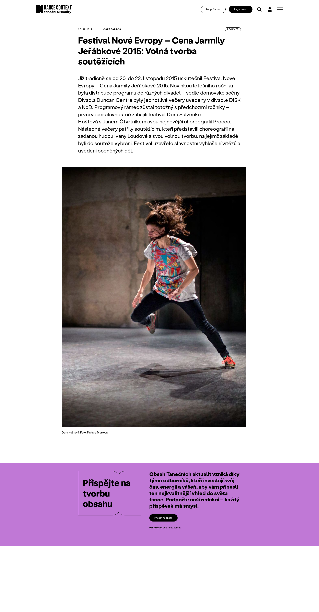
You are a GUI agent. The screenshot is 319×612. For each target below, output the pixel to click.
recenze (233, 29)
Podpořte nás (213, 9)
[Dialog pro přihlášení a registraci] (269, 9)
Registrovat (240, 9)
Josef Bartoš (111, 29)
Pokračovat (155, 527)
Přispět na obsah (163, 517)
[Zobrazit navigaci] (280, 9)
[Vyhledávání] (259, 9)
